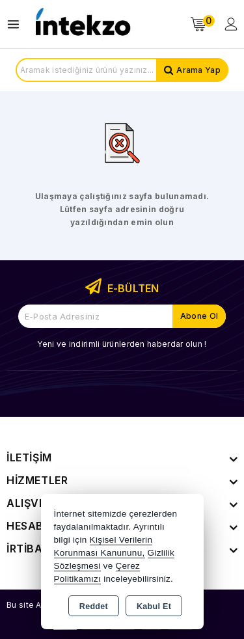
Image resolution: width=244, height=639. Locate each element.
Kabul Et (154, 606)
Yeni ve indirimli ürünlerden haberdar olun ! (121, 344)
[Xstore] (82, 24)
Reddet (93, 606)
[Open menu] (17, 24)
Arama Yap (198, 70)
